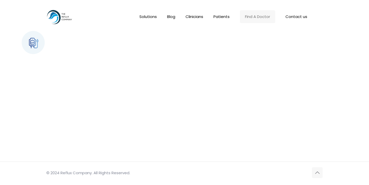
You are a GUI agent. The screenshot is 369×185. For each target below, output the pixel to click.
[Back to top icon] (317, 172)
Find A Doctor (257, 16)
